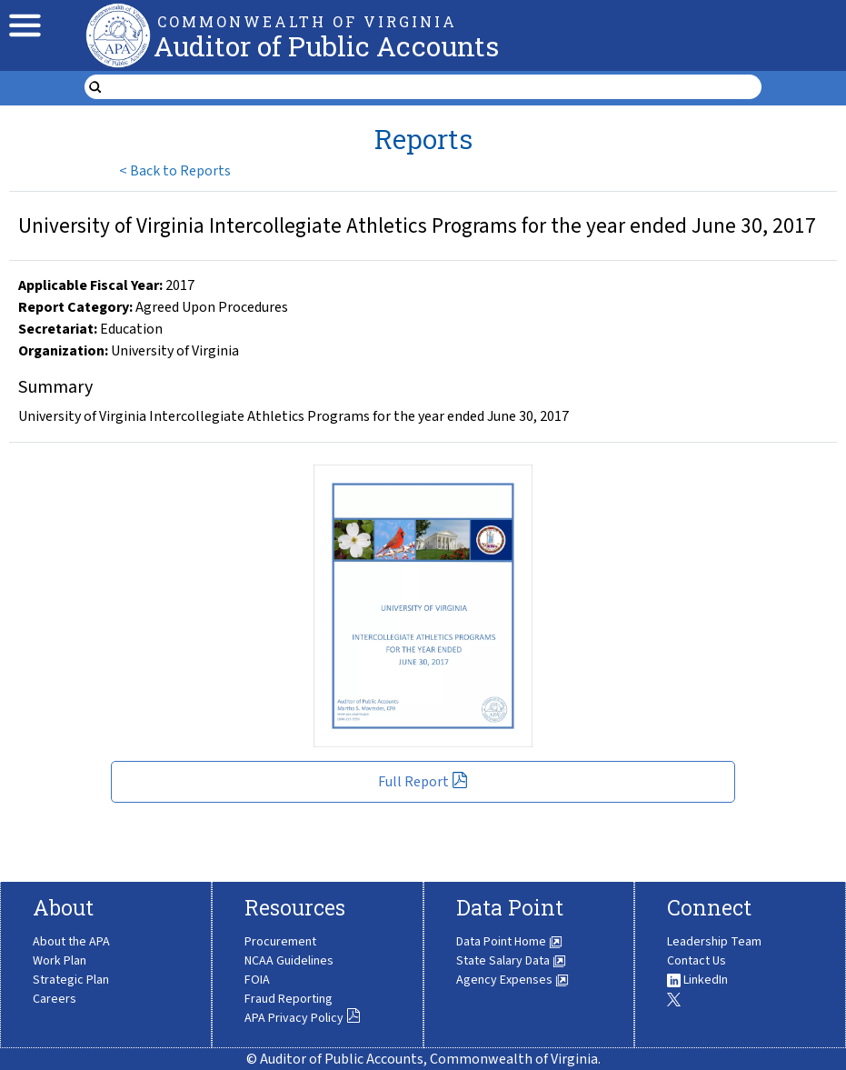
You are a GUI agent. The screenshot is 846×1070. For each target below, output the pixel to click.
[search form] (434, 87)
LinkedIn (697, 980)
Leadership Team (714, 942)
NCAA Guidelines (288, 961)
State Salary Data (511, 961)
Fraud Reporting (288, 999)
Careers (54, 999)
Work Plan (59, 961)
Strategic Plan (71, 980)
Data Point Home (509, 942)
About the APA (71, 942)
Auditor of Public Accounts (326, 46)
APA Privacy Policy (302, 1018)
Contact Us (696, 961)
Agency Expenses (512, 980)
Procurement (280, 942)
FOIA (257, 980)
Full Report (423, 782)
